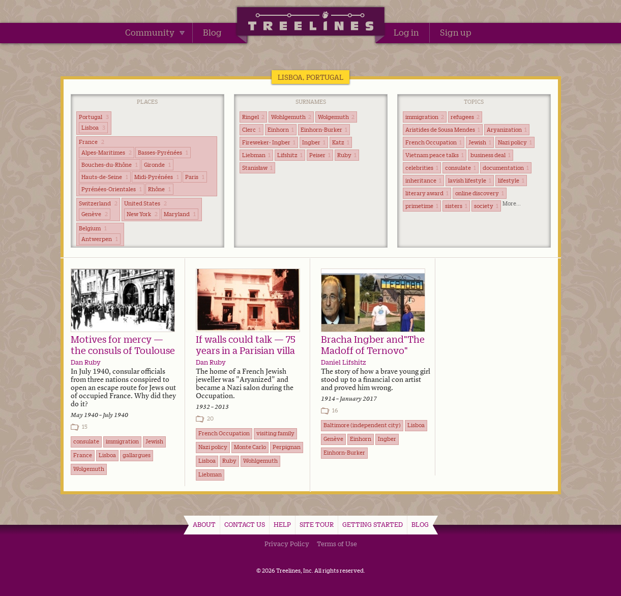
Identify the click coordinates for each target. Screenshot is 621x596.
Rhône (159, 189)
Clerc (251, 130)
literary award (427, 193)
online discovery (479, 193)
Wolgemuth (336, 117)
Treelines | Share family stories (310, 23)
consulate (460, 168)
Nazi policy (515, 142)
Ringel (253, 117)
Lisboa (93, 128)
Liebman (256, 155)
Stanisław (257, 168)
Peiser (320, 155)
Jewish (479, 142)
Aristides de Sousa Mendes (442, 130)
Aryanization (507, 130)
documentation (506, 168)
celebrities (421, 168)
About (204, 524)
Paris (194, 177)
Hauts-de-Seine (104, 177)
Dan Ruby (86, 362)
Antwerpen (99, 239)
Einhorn (281, 130)
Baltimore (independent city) (362, 425)
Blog (212, 32)
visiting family (275, 433)
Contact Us (244, 524)
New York (142, 214)
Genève (94, 214)
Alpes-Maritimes (106, 153)
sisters (456, 206)
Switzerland (98, 203)
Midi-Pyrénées (156, 177)
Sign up (455, 32)
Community (155, 32)
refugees (465, 117)
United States (145, 203)
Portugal (94, 117)
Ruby (347, 155)
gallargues (137, 455)
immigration (424, 117)
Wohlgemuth (291, 117)
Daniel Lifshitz (343, 362)
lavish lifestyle (469, 180)
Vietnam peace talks (434, 155)
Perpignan (287, 447)
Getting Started (372, 524)
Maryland (180, 214)
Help (282, 524)
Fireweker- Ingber (268, 142)
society (486, 206)
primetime (421, 206)
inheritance (423, 180)
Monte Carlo (250, 447)
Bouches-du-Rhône (109, 165)
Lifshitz (290, 155)
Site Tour (317, 524)
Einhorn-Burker (324, 130)
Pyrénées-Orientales (111, 189)
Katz (340, 142)
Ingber (314, 142)
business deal (490, 155)
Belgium (93, 228)
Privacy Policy (286, 543)
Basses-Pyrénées (163, 153)
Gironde (157, 165)
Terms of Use (337, 543)
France (91, 142)
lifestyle (511, 180)
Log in (406, 32)
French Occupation (433, 142)
